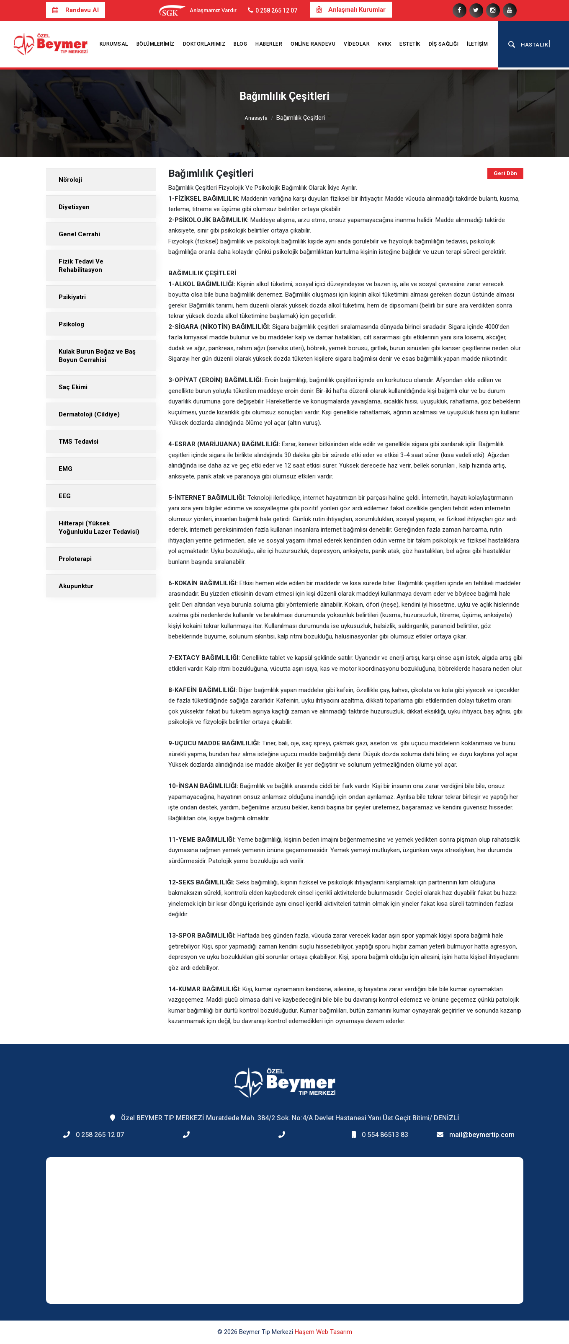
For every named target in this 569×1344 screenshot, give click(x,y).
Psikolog (71, 324)
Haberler (268, 44)
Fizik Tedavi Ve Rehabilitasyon (81, 266)
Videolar (357, 44)
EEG (65, 496)
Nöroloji (70, 180)
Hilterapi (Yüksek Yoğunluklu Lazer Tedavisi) (99, 527)
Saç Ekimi (73, 387)
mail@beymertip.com (482, 1135)
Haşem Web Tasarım (323, 1332)
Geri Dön (505, 173)
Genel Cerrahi (79, 234)
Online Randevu (313, 44)
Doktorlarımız (204, 44)
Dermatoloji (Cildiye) (89, 414)
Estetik (409, 44)
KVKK (384, 44)
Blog (240, 44)
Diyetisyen (74, 207)
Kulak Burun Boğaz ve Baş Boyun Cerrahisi (97, 356)
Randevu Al (75, 10)
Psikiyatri (72, 297)
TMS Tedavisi (78, 441)
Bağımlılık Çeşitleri (300, 117)
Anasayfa (256, 118)
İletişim (477, 44)
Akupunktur (76, 586)
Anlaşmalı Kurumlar (351, 9)
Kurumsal (114, 44)
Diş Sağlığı (444, 44)
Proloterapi (75, 559)
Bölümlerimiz (155, 44)
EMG (65, 469)
